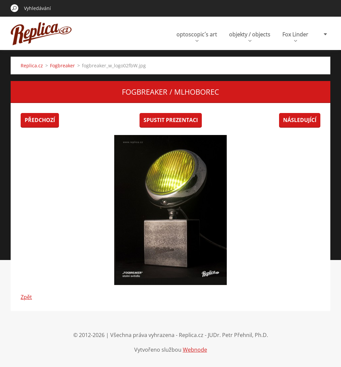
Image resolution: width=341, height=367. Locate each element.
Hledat (15, 8)
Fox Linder (295, 36)
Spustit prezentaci (171, 120)
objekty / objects (249, 36)
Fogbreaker (62, 65)
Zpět (26, 297)
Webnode (195, 349)
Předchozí (40, 120)
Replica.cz (32, 65)
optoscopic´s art (197, 36)
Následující (299, 120)
